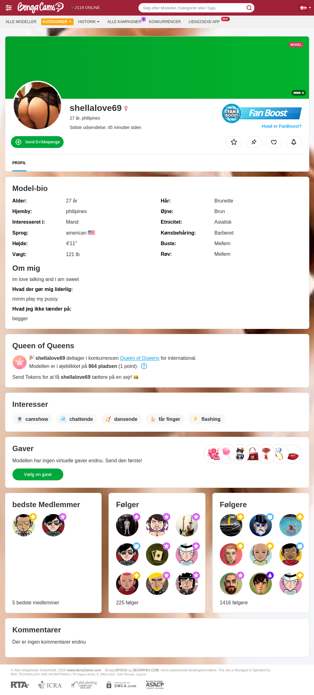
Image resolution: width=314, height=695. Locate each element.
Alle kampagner (125, 21)
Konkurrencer (165, 22)
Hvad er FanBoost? (282, 126)
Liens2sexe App (206, 21)
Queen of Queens (139, 358)
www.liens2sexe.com (84, 670)
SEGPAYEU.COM (146, 670)
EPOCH (121, 670)
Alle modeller (21, 22)
